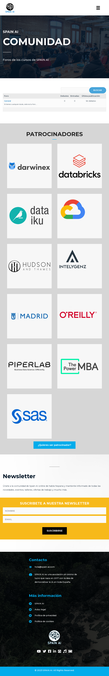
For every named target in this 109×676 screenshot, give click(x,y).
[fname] (54, 510)
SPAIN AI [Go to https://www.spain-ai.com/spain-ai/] (39, 603)
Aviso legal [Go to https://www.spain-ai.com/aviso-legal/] (40, 609)
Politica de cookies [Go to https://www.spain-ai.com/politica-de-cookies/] (44, 621)
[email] (54, 519)
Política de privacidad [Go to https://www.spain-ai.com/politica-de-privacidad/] (45, 615)
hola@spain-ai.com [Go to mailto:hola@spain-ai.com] (45, 567)
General (7, 101)
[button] (54, 445)
